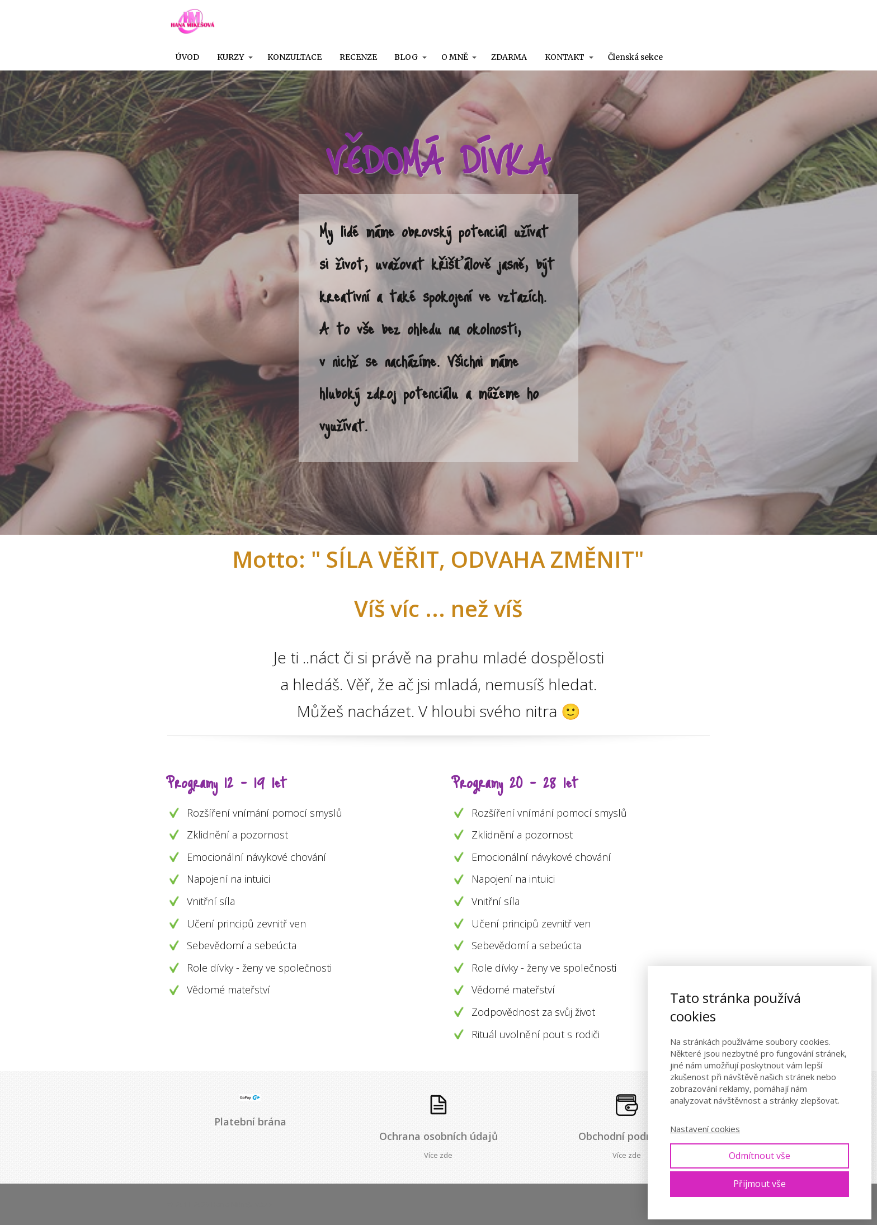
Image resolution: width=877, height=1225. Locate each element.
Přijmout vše (759, 1183)
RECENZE (358, 57)
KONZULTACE (294, 57)
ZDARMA (509, 57)
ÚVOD (187, 57)
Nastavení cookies (705, 1128)
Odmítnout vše (759, 1155)
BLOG (406, 57)
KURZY (230, 57)
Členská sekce (635, 57)
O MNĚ (454, 57)
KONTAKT (564, 57)
